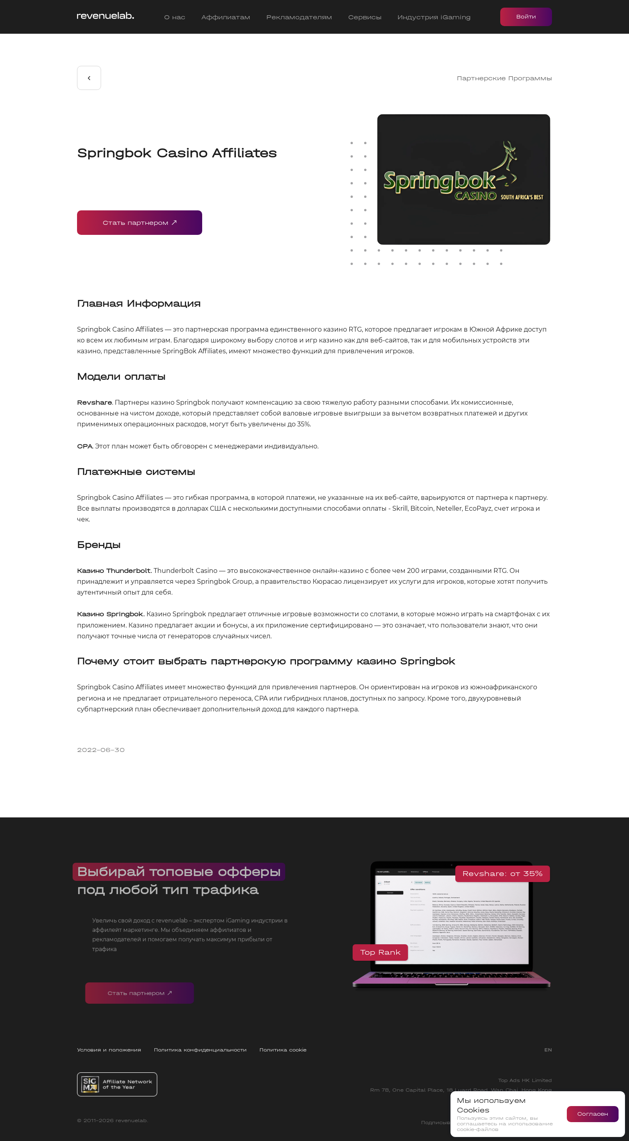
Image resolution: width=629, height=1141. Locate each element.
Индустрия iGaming (434, 17)
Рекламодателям (299, 17)
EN (548, 1050)
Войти (526, 16)
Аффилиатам (225, 17)
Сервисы (364, 17)
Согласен (592, 1113)
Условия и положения (109, 1050)
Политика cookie (283, 1050)
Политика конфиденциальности (200, 1050)
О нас (174, 17)
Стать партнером (140, 222)
